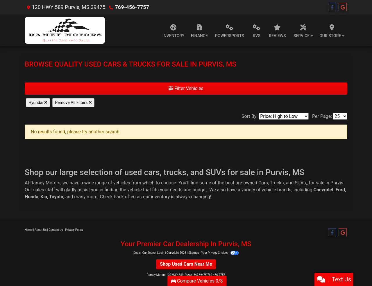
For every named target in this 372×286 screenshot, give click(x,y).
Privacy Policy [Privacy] (74, 229)
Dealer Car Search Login (148, 252)
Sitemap (193, 252)
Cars (263, 183)
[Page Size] (340, 116)
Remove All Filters (73, 102)
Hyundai (37, 102)
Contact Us (56, 229)
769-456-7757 (132, 7)
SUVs (300, 183)
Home (29, 229)
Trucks (277, 183)
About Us (40, 229)
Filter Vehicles (186, 88)
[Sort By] (284, 116)
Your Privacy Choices (220, 252)
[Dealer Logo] (65, 30)
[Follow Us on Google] (343, 7)
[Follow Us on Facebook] (332, 7)
